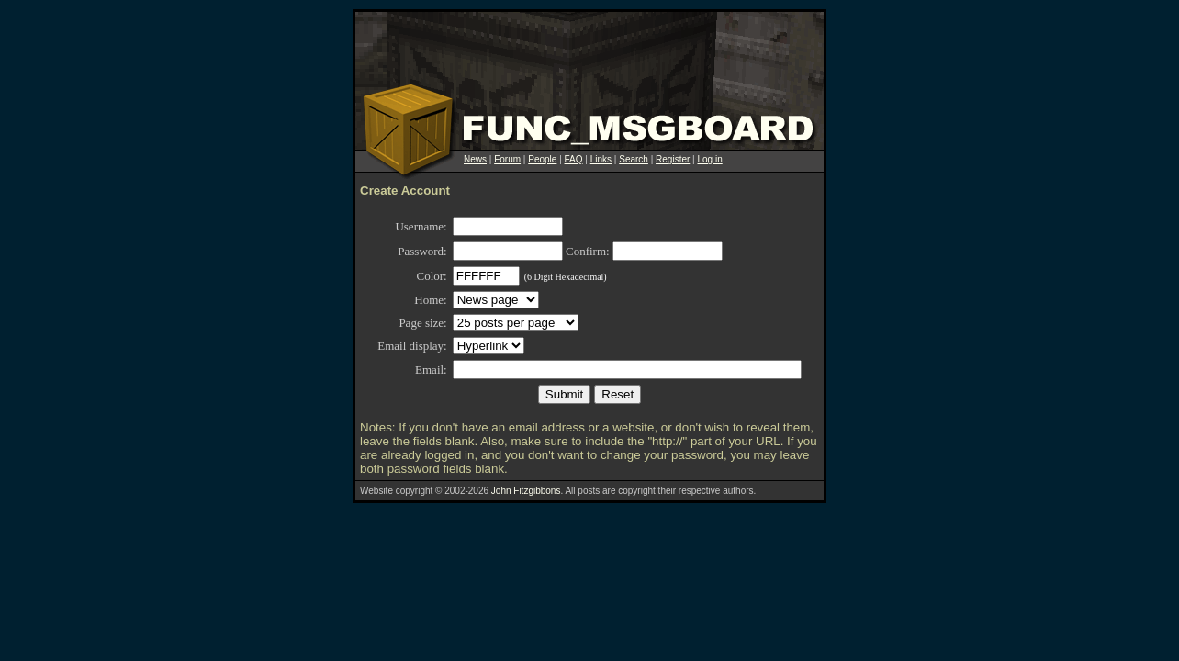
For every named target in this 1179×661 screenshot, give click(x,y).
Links (601, 159)
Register (673, 159)
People (542, 159)
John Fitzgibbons (526, 491)
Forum (507, 159)
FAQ (574, 159)
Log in (709, 159)
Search (633, 159)
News (475, 159)
